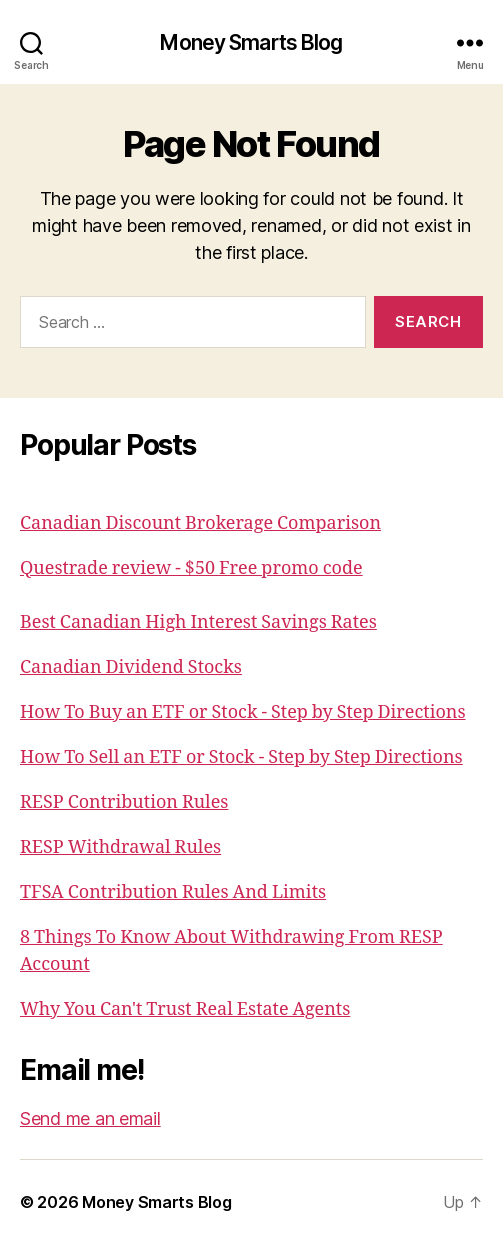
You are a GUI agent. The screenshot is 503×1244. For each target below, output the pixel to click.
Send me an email (90, 1118)
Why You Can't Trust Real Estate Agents (185, 1009)
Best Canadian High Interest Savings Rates (198, 622)
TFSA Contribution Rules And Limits (173, 892)
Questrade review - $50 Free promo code (191, 568)
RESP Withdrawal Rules (120, 847)
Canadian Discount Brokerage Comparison (200, 523)
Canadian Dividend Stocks (131, 667)
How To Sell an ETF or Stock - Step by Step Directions (241, 757)
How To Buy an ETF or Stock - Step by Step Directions (243, 712)
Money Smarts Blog (251, 42)
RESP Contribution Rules (124, 802)
